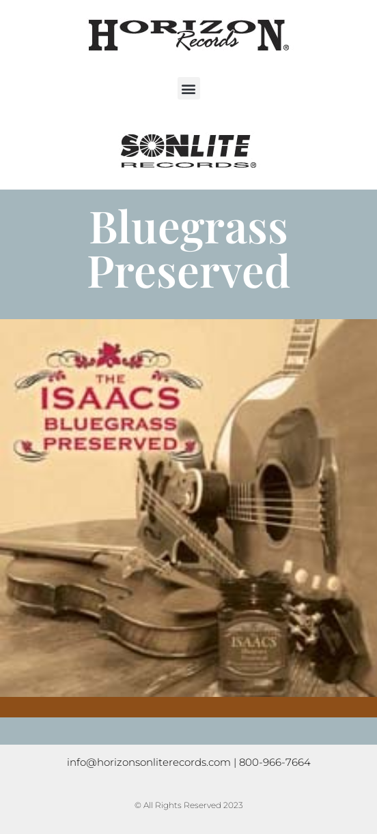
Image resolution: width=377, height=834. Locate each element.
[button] (189, 88)
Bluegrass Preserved (188, 247)
